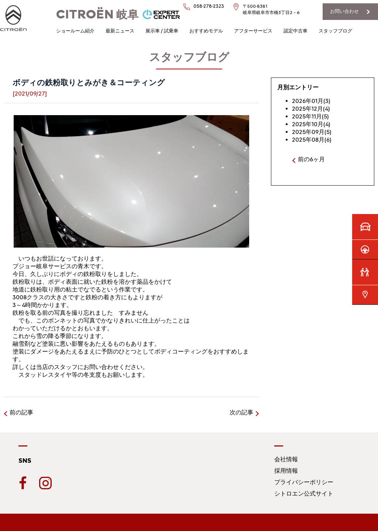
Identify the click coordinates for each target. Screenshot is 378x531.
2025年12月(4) (311, 108)
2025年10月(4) (311, 124)
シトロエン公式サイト (303, 493)
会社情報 (286, 459)
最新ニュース (120, 31)
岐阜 (97, 14)
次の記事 (241, 412)
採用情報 (286, 470)
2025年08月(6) (311, 139)
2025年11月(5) (310, 116)
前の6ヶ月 (311, 159)
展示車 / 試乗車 (161, 31)
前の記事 (21, 412)
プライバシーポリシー (303, 482)
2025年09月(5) (311, 131)
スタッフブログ (335, 31)
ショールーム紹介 (75, 31)
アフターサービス (253, 31)
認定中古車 (295, 31)
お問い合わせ (344, 11)
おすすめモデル (206, 31)
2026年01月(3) (311, 100)
